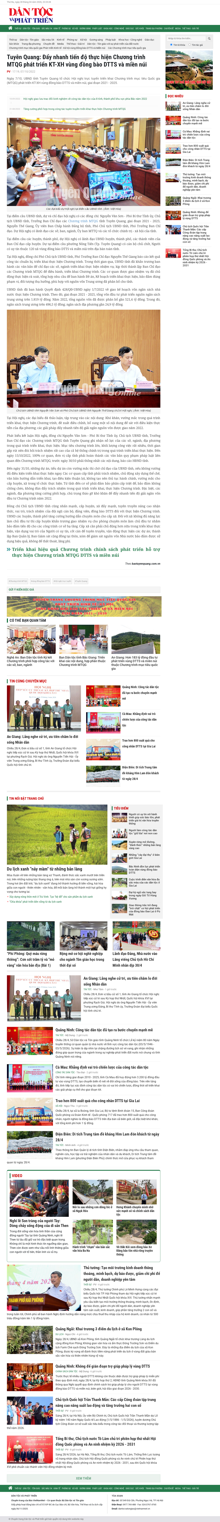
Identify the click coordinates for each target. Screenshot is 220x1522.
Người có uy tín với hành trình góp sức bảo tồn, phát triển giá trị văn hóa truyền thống (144, 819)
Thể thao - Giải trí (190, 28)
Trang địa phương (154, 28)
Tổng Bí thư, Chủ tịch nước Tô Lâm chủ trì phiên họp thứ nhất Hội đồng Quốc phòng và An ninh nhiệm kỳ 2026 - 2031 (196, 257)
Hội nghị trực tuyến (63, 581)
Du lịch (60, 1334)
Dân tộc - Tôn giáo (31, 28)
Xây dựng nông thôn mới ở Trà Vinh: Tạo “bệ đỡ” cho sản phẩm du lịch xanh (51, 896)
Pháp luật (97, 28)
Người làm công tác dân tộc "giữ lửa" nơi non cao (143, 832)
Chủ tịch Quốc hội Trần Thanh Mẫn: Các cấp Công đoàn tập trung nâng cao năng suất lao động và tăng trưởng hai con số (196, 234)
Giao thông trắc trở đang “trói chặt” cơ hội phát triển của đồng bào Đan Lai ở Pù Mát (144, 910)
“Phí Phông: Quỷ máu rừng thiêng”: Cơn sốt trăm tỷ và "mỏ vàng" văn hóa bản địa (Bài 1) (30, 959)
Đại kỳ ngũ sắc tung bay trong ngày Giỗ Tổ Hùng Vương (143, 895)
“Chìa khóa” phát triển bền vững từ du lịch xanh (35, 901)
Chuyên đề (169, 28)
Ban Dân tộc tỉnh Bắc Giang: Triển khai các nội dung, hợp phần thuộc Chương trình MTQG (82, 661)
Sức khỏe (139, 28)
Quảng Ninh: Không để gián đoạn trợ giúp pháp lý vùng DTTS (103, 1366)
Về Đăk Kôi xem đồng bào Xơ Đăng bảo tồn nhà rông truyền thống (134, 1250)
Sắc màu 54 (47, 28)
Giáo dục (130, 28)
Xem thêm (83, 1478)
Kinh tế (57, 28)
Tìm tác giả (197, 45)
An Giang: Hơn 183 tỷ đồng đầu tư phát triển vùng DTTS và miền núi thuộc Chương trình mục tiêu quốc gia (134, 663)
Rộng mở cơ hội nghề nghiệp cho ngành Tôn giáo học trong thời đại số (82, 959)
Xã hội (75, 28)
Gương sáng (85, 28)
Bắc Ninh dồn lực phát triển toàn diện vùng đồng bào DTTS (144, 869)
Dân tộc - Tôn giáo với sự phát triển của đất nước (113, 43)
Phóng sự (66, 28)
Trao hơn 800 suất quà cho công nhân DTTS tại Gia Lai (98, 1101)
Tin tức (88, 989)
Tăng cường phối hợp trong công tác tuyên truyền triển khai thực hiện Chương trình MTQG (74, 109)
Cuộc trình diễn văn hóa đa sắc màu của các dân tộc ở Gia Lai (144, 882)
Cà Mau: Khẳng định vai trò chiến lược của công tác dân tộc (139, 719)
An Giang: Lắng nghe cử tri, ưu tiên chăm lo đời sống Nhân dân (196, 106)
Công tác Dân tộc (65, 1072)
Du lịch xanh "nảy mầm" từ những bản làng (44, 869)
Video (17, 1175)
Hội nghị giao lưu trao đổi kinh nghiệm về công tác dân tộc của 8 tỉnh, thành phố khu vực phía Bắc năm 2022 (85, 98)
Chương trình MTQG (83, 221)
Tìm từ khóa (179, 45)
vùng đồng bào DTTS (41, 581)
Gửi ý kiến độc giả (21, 589)
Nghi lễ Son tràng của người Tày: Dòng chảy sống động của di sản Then (39, 1223)
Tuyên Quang (81, 581)
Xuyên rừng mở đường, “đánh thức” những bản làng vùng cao (145, 845)
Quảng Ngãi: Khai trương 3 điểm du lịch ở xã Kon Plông (99, 1329)
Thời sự (18, 28)
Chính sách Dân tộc (67, 1371)
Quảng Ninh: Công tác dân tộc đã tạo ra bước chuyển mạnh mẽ (140, 692)
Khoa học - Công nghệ (114, 28)
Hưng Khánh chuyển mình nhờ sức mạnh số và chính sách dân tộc (135, 1210)
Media (178, 28)
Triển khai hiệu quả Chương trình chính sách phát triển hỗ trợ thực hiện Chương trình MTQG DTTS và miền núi (86, 552)
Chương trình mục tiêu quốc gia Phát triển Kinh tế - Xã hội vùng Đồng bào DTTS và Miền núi (57, 48)
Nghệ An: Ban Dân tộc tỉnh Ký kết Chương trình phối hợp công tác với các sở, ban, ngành (30, 661)
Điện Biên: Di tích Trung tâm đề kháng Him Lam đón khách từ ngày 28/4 (140, 773)
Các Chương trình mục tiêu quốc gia (127, 48)
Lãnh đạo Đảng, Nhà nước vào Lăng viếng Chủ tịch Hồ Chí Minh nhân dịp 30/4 (135, 959)
